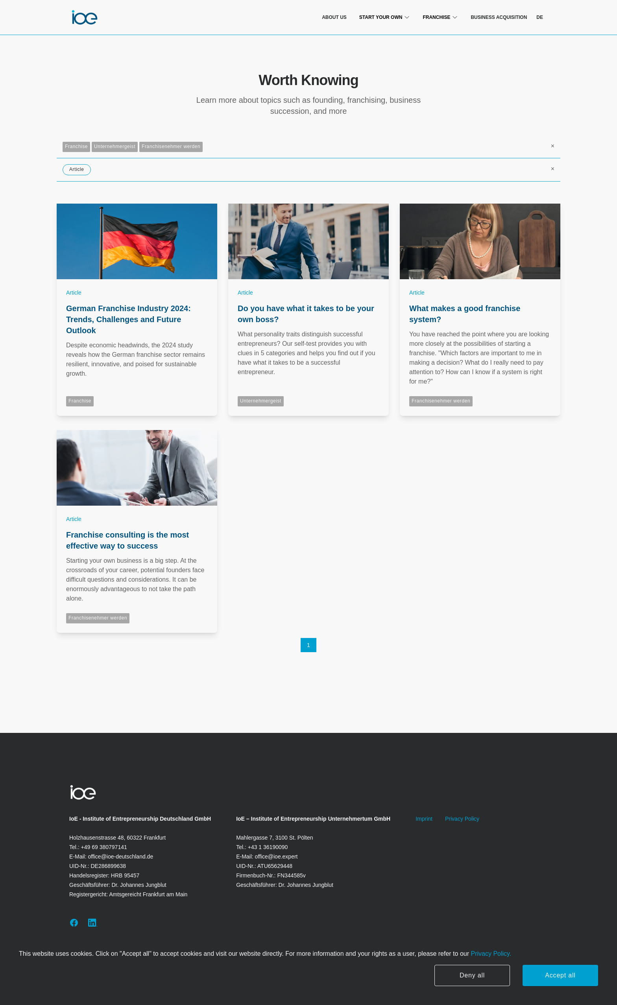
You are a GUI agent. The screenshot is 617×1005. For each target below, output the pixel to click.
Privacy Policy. (490, 953)
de (539, 17)
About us (334, 17)
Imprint (424, 819)
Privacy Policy (462, 819)
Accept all (560, 975)
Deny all (472, 975)
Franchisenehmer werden (171, 146)
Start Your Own (384, 17)
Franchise (76, 146)
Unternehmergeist (114, 146)
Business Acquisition (499, 17)
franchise (440, 17)
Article (76, 169)
